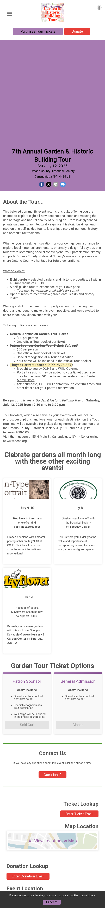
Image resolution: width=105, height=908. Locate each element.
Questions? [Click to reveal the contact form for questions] (52, 680)
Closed (78, 630)
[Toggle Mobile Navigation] (9, 13)
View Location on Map (52, 745)
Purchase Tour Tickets (37, 31)
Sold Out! (27, 630)
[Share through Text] (63, 81)
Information (11, 871)
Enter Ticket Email (79, 719)
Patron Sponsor (27, 586)
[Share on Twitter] (48, 81)
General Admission (78, 586)
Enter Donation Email (28, 781)
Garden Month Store (17, 878)
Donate (77, 31)
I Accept (51, 902)
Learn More (87, 895)
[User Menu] (99, 7)
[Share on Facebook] (41, 81)
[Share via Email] (55, 81)
